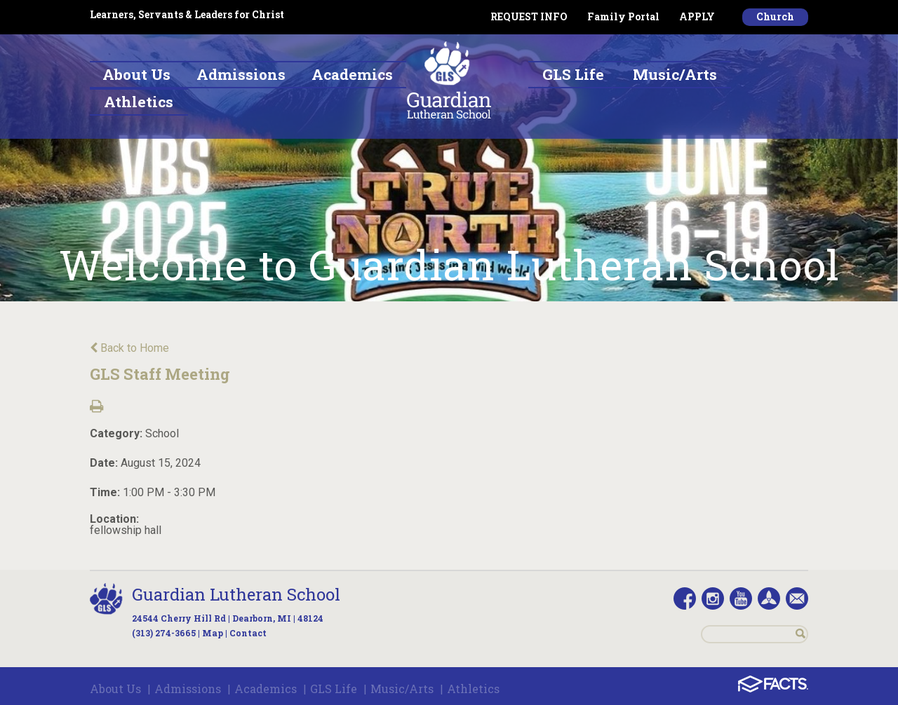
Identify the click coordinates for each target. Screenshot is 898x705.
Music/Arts (402, 688)
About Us (115, 688)
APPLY (697, 16)
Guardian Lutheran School (236, 594)
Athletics (473, 688)
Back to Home (129, 348)
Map (212, 632)
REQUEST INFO (529, 16)
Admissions (187, 688)
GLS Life (333, 688)
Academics (265, 688)
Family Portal (623, 16)
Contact (248, 632)
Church (775, 16)
